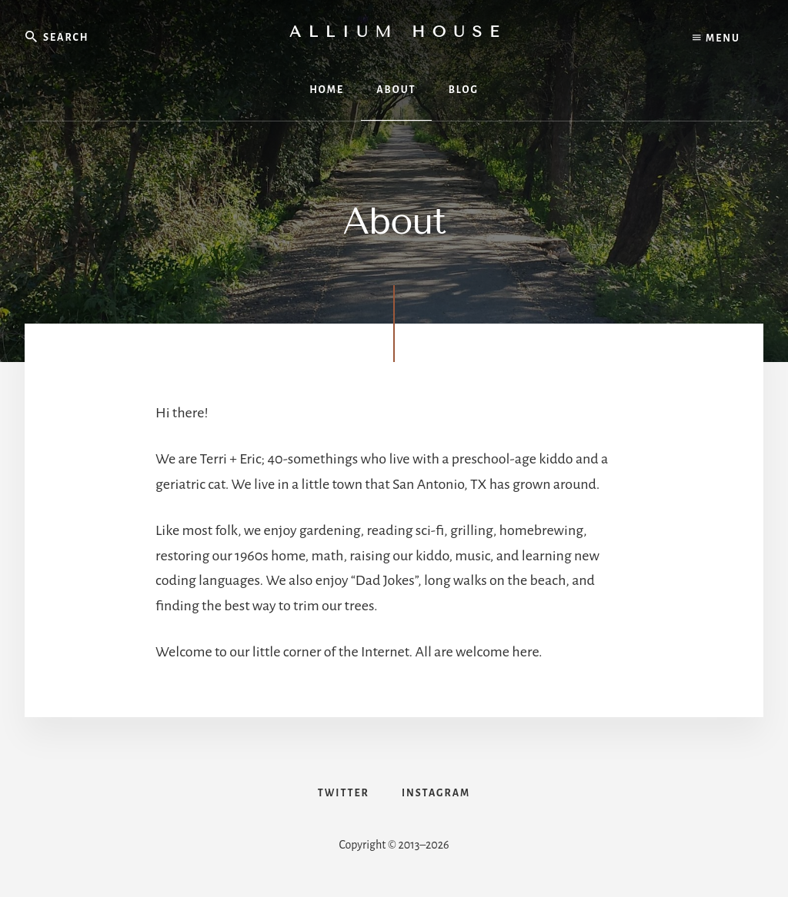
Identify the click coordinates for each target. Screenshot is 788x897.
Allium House (397, 32)
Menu (716, 38)
